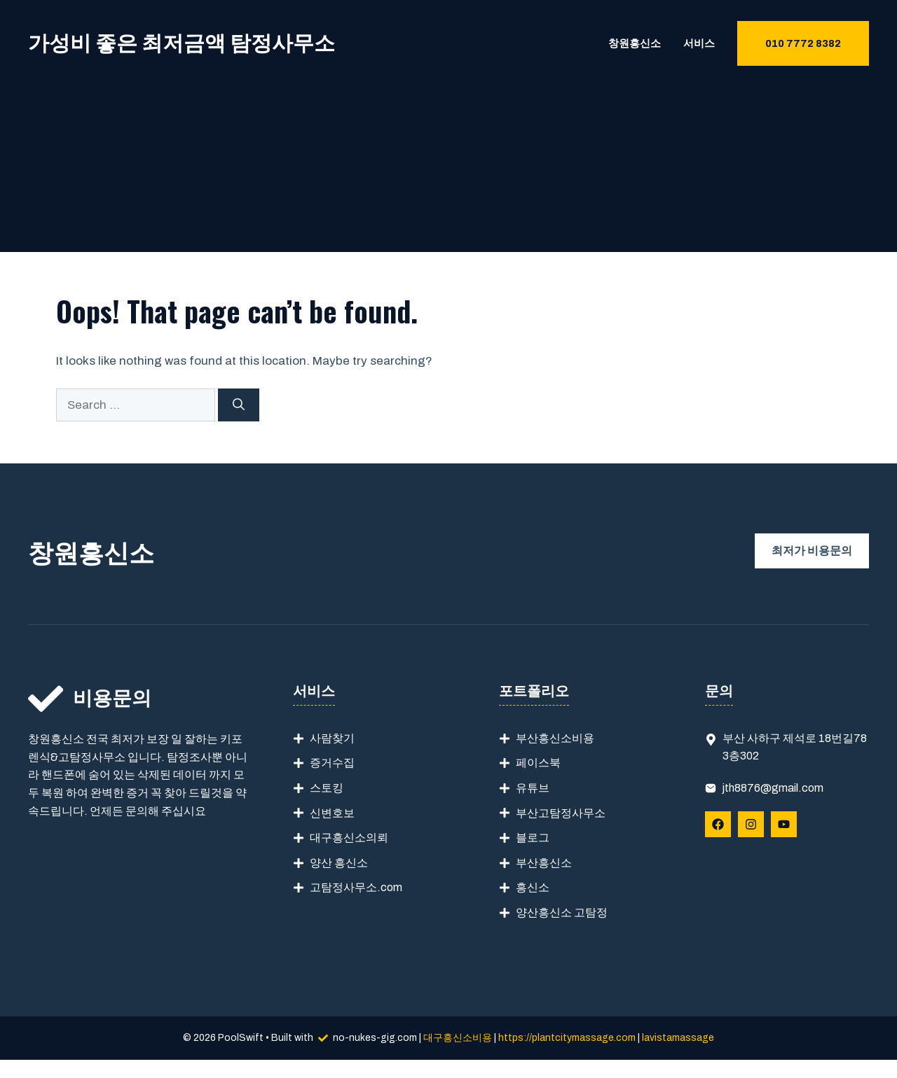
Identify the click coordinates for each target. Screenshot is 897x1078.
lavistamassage (678, 1037)
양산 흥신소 (339, 863)
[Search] (238, 405)
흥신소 (532, 887)
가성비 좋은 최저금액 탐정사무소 (181, 43)
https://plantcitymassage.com (567, 1037)
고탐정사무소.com (356, 887)
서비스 (699, 43)
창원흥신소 (634, 43)
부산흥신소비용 (555, 738)
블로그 (532, 838)
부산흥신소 (544, 863)
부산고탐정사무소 (560, 813)
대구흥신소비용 (457, 1037)
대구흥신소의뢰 (349, 838)
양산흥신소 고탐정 (562, 912)
